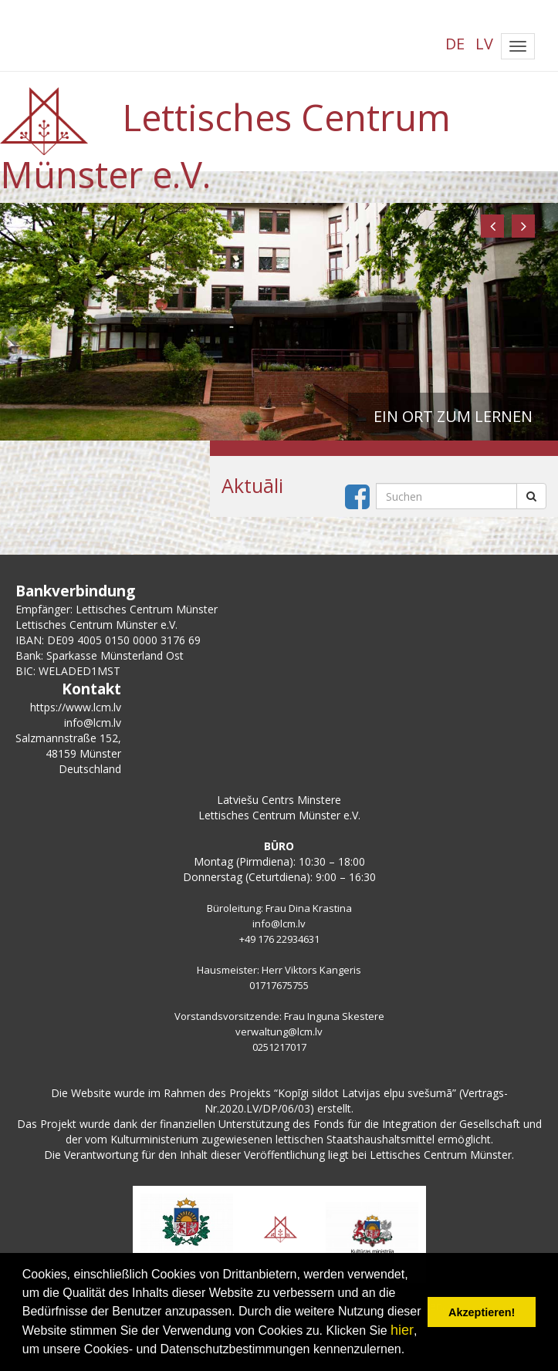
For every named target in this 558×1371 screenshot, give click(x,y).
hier (402, 1330)
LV (484, 43)
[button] (492, 226)
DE (455, 43)
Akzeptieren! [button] (481, 1312)
